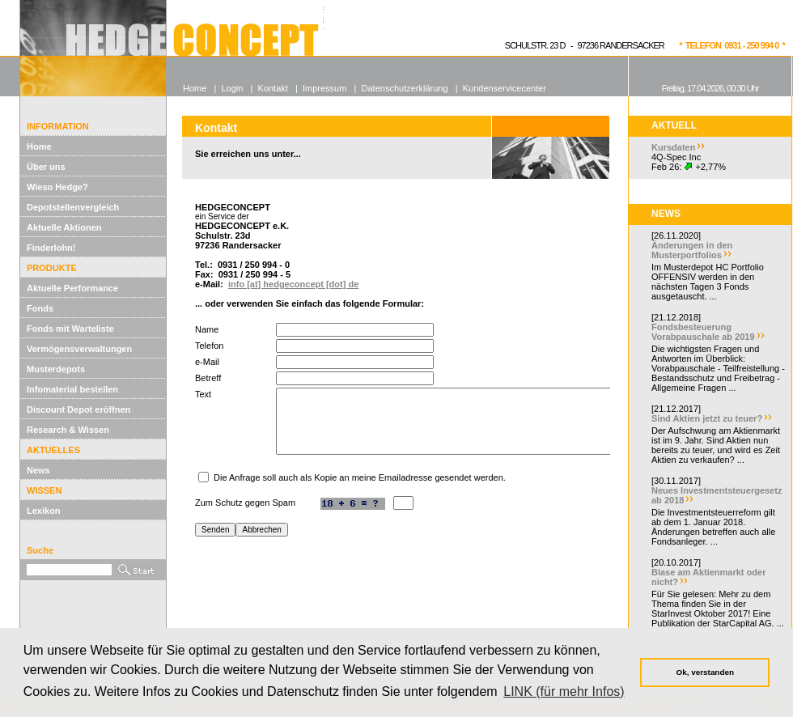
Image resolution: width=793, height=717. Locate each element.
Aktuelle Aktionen (64, 227)
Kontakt (273, 88)
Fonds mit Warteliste (70, 328)
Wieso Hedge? (57, 187)
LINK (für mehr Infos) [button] (563, 691)
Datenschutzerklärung (405, 88)
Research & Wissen (68, 430)
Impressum (324, 88)
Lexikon (44, 510)
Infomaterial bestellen (72, 389)
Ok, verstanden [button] (705, 672)
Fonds (40, 308)
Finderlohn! (51, 247)
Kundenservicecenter (504, 88)
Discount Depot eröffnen (78, 409)
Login (232, 88)
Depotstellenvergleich (73, 207)
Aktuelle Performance (72, 288)
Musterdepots (56, 369)
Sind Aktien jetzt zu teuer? (706, 418)
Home (39, 146)
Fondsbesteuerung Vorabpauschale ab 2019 (703, 332)
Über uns (46, 167)
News (38, 470)
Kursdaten (673, 147)
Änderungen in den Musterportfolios (691, 250)
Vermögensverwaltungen (79, 349)
